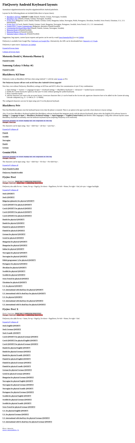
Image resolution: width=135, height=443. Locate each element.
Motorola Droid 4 (13, 30)
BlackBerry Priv (12, 19)
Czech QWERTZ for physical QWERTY (17, 214)
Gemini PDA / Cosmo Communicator (19, 26)
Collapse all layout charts (11, 52)
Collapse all (14, 130)
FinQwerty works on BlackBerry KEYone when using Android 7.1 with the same (30, 79)
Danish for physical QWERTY (14, 221)
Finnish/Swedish (8, 61)
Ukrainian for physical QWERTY (15, 284)
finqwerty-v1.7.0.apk (90, 41)
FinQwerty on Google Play (40, 41)
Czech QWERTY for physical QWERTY (17, 207)
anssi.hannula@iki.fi (66, 37)
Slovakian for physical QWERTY (15, 269)
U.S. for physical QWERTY (12, 288)
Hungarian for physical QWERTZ (15, 247)
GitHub (81, 37)
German (6, 148)
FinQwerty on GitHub (28, 45)
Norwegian (6, 141)
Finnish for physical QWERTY (14, 229)
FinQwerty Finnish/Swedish (13, 174)
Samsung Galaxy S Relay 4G (16, 34)
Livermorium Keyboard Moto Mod (18, 28)
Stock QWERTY (9, 195)
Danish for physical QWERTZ (13, 225)
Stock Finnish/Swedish (11, 170)
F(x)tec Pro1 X (12, 24)
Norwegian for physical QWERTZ (15, 258)
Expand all (6, 130)
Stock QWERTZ (9, 199)
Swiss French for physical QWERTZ (16, 280)
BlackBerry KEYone (14, 17)
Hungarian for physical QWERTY (15, 243)
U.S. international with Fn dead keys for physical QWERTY (24, 295)
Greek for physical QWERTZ (13, 240)
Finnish (5, 133)
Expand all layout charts (11, 48)
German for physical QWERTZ (14, 236)
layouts (60, 79)
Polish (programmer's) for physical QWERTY (19, 262)
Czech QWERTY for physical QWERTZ (17, 210)
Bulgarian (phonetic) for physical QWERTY (18, 203)
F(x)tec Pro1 (11, 20)
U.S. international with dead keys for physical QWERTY (23, 292)
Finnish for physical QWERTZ (14, 232)
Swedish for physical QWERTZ (14, 277)
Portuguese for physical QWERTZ (15, 266)
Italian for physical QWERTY (13, 251)
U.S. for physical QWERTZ (12, 299)
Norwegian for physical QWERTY (15, 255)
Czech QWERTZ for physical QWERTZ (17, 218)
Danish (5, 145)
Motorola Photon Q (13, 32)
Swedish (5, 137)
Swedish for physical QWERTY (14, 273)
